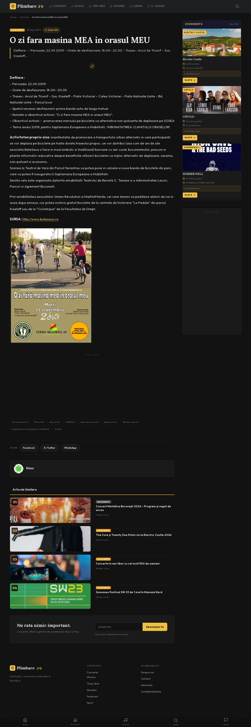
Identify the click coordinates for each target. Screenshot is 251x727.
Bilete (190, 80)
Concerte (57, 6)
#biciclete (39, 422)
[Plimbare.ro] (26, 6)
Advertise (147, 685)
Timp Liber (97, 6)
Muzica (77, 6)
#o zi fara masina (90, 422)
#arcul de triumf (20, 422)
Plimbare (26, 668)
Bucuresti (103, 502)
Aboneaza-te (155, 626)
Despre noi (147, 672)
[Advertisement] (92, 384)
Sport (90, 702)
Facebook (29, 447)
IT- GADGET (156, 6)
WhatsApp (70, 447)
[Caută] (237, 6)
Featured (92, 696)
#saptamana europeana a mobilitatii (30, 429)
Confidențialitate (151, 691)
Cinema (136, 6)
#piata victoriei (130, 422)
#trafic (58, 429)
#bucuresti (54, 422)
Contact (146, 678)
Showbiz (117, 6)
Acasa (13, 17)
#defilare (70, 422)
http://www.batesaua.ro (40, 219)
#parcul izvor (110, 422)
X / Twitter (49, 447)
